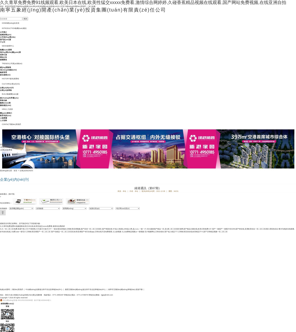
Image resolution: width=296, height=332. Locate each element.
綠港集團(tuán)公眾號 (7, 305)
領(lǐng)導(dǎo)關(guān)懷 (10, 52)
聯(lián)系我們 (80, 6)
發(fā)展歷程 (10, 79)
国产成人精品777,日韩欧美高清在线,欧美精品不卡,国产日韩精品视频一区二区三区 (196, 232)
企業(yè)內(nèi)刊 (7, 88)
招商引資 (3, 55)
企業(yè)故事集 (6, 90)
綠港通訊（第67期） (8, 194)
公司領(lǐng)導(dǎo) (7, 37)
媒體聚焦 (3, 60)
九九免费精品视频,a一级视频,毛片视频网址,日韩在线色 (143, 232)
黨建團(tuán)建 (10, 94)
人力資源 (7, 109)
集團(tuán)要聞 (6, 50)
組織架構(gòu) (5, 35)
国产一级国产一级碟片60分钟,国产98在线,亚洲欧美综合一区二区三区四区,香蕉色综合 (245, 229)
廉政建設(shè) (5, 105)
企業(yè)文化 (11, 84)
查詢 (25, 19)
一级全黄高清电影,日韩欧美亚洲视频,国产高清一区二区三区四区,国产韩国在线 (82, 229)
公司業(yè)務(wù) (12, 64)
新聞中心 (8, 46)
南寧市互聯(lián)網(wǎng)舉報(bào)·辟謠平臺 (125, 289)
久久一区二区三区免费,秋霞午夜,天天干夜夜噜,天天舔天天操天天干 (26, 229)
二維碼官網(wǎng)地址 (7, 319)
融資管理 (3, 72)
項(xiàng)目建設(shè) (8, 70)
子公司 (2, 42)
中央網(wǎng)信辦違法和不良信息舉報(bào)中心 (44, 289)
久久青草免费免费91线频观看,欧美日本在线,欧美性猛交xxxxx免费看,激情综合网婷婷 (32, 226)
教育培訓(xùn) (5, 115)
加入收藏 (91, 6)
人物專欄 (3, 118)
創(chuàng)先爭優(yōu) (9, 98)
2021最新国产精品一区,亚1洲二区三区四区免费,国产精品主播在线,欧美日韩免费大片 (179, 229)
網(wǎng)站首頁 (10, 23)
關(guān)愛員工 (6, 113)
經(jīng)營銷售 (5, 67)
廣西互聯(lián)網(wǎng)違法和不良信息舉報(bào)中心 (85, 289)
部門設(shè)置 (5, 40)
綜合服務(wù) (5, 75)
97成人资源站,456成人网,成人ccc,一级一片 (129, 229)
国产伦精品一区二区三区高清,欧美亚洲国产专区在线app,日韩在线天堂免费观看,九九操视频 (86, 232)
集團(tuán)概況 (14, 28)
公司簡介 (3, 32)
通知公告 (3, 57)
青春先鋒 (3, 100)
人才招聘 (3, 120)
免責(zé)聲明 (5, 289)
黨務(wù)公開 (5, 103)
